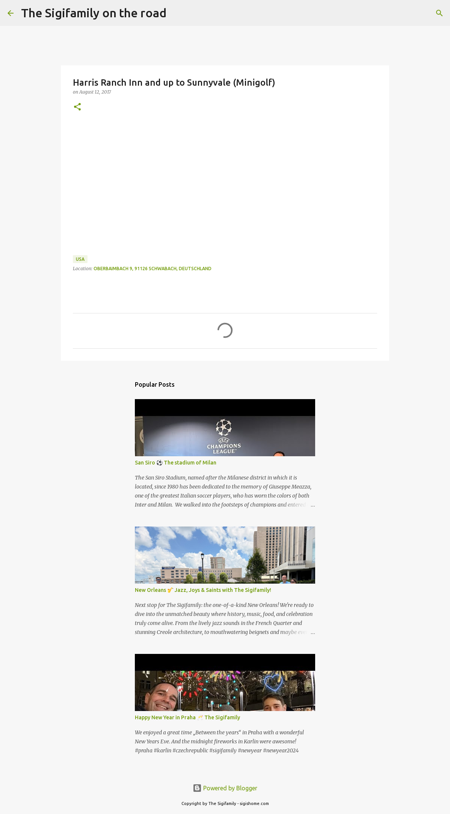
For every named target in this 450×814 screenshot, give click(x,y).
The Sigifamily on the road (93, 13)
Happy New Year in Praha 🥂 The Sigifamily (187, 717)
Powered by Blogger (225, 788)
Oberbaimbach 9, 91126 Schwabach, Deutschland (152, 268)
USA (80, 259)
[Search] (176, 13)
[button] (77, 107)
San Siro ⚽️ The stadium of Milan (175, 463)
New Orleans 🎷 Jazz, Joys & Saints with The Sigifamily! (203, 590)
